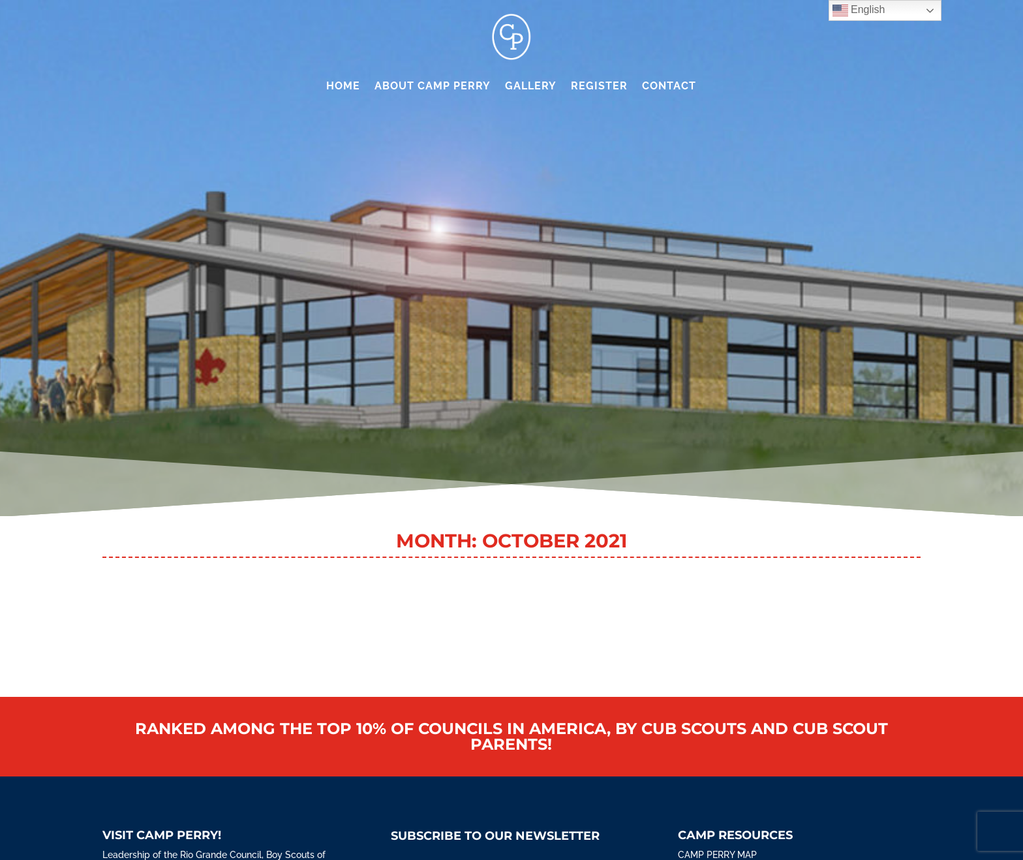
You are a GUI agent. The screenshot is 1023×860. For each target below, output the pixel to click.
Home (343, 86)
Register (599, 86)
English (858, 10)
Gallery (531, 86)
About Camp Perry (432, 86)
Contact (669, 86)
